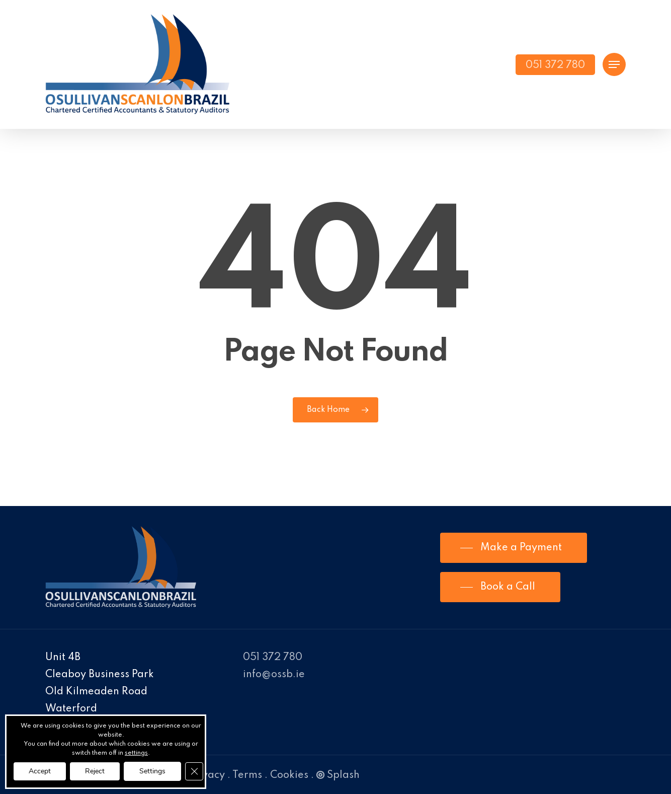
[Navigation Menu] (614, 64)
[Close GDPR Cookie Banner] (194, 771)
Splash (338, 775)
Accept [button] (40, 771)
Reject (95, 771)
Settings (152, 771)
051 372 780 (272, 658)
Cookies (289, 775)
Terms (247, 775)
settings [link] (136, 753)
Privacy (207, 775)
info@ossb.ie (274, 675)
